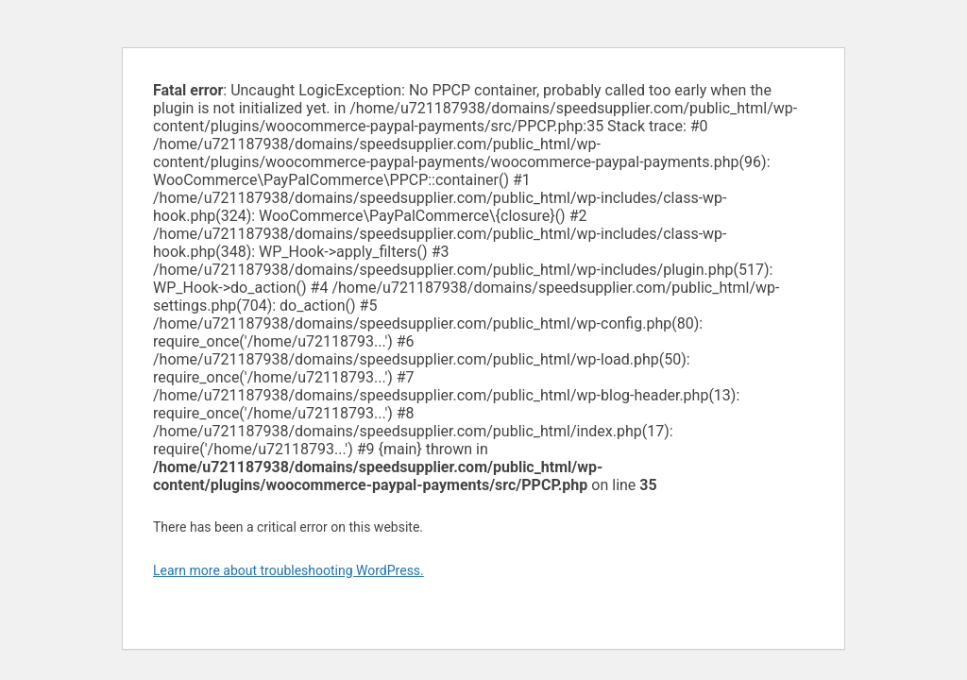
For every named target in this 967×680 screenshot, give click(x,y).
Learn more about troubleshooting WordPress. (288, 570)
